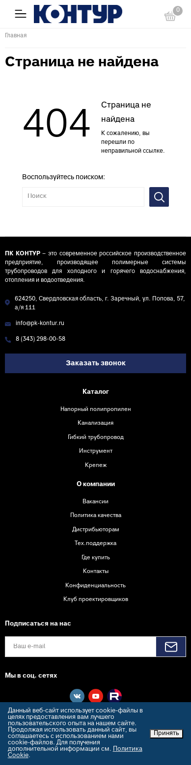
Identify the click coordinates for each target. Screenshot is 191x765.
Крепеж (96, 465)
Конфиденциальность (95, 585)
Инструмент (95, 451)
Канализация (95, 423)
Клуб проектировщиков (95, 599)
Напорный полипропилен (95, 409)
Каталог (95, 392)
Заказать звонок (96, 363)
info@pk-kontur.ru (40, 324)
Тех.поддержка (95, 543)
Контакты (96, 571)
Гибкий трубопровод (96, 437)
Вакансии (95, 501)
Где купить (96, 557)
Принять (166, 734)
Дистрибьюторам (95, 529)
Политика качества (95, 515)
